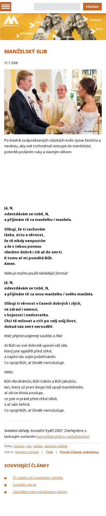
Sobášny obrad (24, 484)
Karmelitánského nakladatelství (62, 436)
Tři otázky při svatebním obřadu (38, 477)
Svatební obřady (27, 452)
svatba (37, 446)
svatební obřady (56, 446)
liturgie (19, 446)
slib (28, 446)
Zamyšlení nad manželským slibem (40, 491)
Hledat (92, 6)
